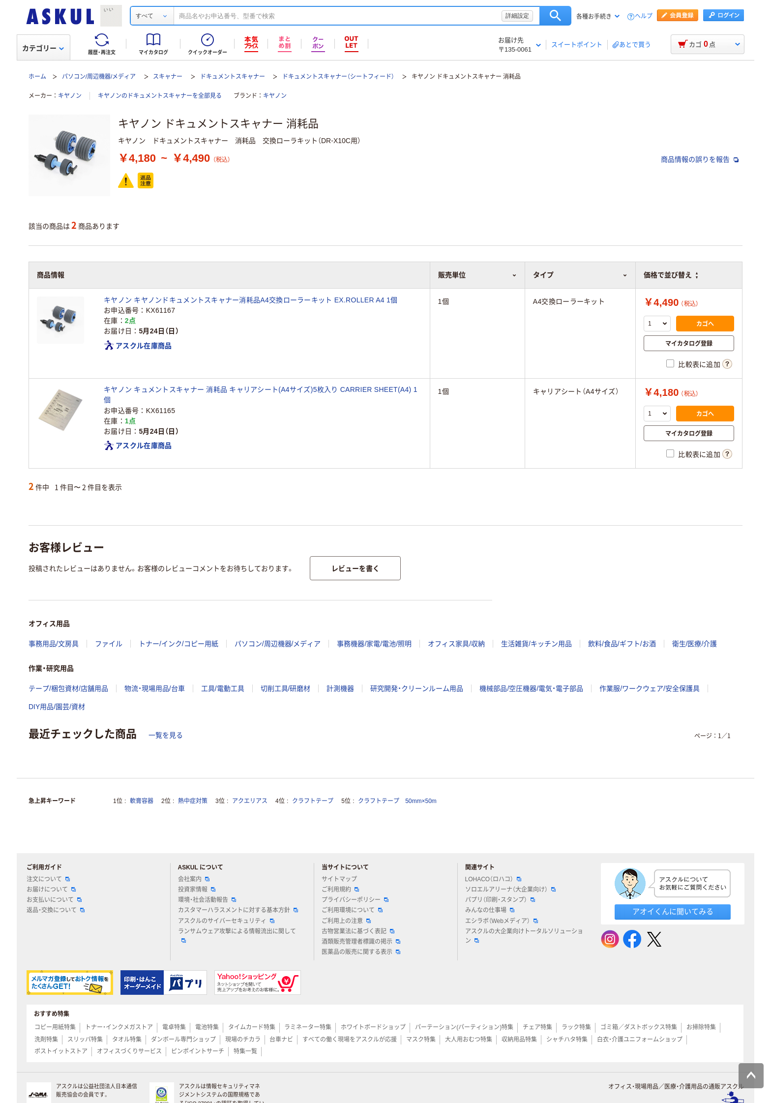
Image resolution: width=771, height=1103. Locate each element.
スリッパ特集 (85, 1039)
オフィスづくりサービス (129, 1051)
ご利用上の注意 (346, 921)
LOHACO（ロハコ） (493, 879)
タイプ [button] (580, 275)
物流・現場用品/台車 (154, 688)
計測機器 (340, 688)
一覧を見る (165, 735)
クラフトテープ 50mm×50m (397, 801)
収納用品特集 (519, 1039)
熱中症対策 (193, 801)
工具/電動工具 (222, 688)
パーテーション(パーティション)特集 (464, 1027)
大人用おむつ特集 (468, 1039)
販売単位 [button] (477, 275)
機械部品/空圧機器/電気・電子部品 (531, 688)
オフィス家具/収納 (456, 644)
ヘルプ (643, 16)
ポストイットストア (61, 1051)
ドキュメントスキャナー (232, 76)
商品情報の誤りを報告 (700, 159)
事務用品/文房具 (54, 644)
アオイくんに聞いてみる (672, 911)
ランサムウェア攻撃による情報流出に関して (237, 935)
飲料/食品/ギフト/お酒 (622, 644)
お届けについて (51, 889)
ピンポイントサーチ (197, 1051)
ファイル (108, 644)
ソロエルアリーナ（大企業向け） (510, 889)
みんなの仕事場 (489, 910)
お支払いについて (54, 899)
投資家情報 (196, 889)
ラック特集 (576, 1027)
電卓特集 (174, 1027)
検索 (555, 16)
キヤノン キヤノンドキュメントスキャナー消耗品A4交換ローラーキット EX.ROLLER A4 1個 (250, 300)
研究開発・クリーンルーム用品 (416, 688)
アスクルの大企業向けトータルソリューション (524, 936)
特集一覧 (245, 1051)
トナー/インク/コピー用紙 (178, 644)
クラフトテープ (312, 801)
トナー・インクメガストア (119, 1027)
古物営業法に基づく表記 (358, 931)
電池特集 (207, 1027)
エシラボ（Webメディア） (501, 921)
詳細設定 (517, 16)
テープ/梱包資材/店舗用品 (68, 688)
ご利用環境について (352, 910)
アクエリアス (249, 801)
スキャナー (167, 76)
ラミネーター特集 (307, 1027)
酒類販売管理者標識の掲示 (361, 941)
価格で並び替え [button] (671, 275)
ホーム (37, 76)
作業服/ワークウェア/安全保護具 (649, 688)
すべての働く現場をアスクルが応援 (349, 1039)
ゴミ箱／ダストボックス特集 (638, 1027)
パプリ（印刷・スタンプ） (500, 899)
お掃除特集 (701, 1027)
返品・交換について (56, 910)
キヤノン (70, 95)
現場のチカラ (243, 1039)
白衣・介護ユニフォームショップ (639, 1039)
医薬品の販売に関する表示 (361, 952)
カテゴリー (43, 48)
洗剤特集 (46, 1039)
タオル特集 (127, 1039)
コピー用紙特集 (55, 1027)
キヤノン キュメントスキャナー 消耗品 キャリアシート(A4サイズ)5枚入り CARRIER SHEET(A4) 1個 (260, 395)
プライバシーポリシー (355, 899)
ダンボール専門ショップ (183, 1039)
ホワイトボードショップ (373, 1027)
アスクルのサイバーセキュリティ (226, 921)
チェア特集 (537, 1027)
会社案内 (193, 879)
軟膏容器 (141, 801)
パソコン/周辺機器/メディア (99, 76)
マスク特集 (421, 1039)
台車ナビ (281, 1039)
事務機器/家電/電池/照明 (374, 644)
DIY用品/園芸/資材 (57, 707)
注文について (48, 879)
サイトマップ (339, 879)
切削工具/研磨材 (286, 688)
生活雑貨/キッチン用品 (536, 644)
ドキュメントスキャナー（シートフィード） (338, 76)
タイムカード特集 (251, 1027)
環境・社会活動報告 (207, 899)
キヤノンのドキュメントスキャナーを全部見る (160, 95)
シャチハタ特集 (567, 1039)
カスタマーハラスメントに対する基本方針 (238, 910)
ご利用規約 (340, 889)
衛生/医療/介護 (694, 644)
